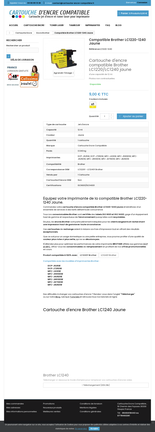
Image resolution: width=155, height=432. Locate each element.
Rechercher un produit (18, 45)
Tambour (74, 25)
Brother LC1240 (56, 375)
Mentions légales (88, 407)
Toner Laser (57, 25)
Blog (118, 25)
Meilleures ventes (51, 411)
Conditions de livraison (91, 403)
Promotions (48, 403)
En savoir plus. (81, 429)
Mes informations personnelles (21, 411)
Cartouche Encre (34, 25)
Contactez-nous (51, 415)
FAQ (108, 25)
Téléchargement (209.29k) (96, 385)
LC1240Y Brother (108, 255)
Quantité (94, 116)
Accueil (13, 25)
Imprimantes (92, 25)
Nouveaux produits (52, 407)
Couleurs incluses (98, 99)
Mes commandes (15, 403)
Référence (94, 49)
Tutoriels (75, 296)
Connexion (142, 2)
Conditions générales (90, 411)
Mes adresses (13, 407)
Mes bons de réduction (17, 415)
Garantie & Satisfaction (91, 415)
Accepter (94, 429)
